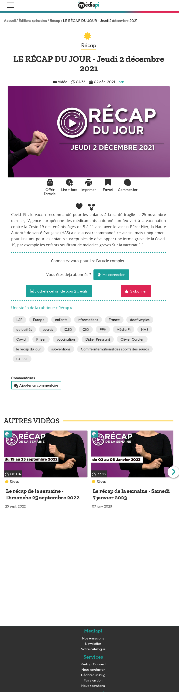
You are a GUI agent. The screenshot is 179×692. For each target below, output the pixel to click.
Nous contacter (93, 670)
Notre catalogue (93, 649)
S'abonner (138, 291)
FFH (103, 329)
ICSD (68, 329)
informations (88, 319)
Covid (21, 339)
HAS (144, 329)
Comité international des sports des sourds (115, 349)
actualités (24, 329)
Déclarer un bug (93, 675)
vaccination (65, 339)
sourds (48, 329)
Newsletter (93, 644)
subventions (60, 349)
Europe (39, 319)
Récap (55, 20)
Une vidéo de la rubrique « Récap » (41, 308)
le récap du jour (28, 349)
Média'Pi (124, 329)
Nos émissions (93, 638)
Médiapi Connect (93, 664)
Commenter (127, 189)
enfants (61, 319)
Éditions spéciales (32, 20)
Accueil (10, 20)
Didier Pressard (97, 339)
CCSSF (22, 359)
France (114, 319)
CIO (86, 329)
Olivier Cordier (132, 339)
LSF (19, 319)
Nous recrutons (93, 686)
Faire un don (93, 680)
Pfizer (41, 339)
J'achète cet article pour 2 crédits (59, 291)
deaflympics (140, 319)
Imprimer (88, 189)
